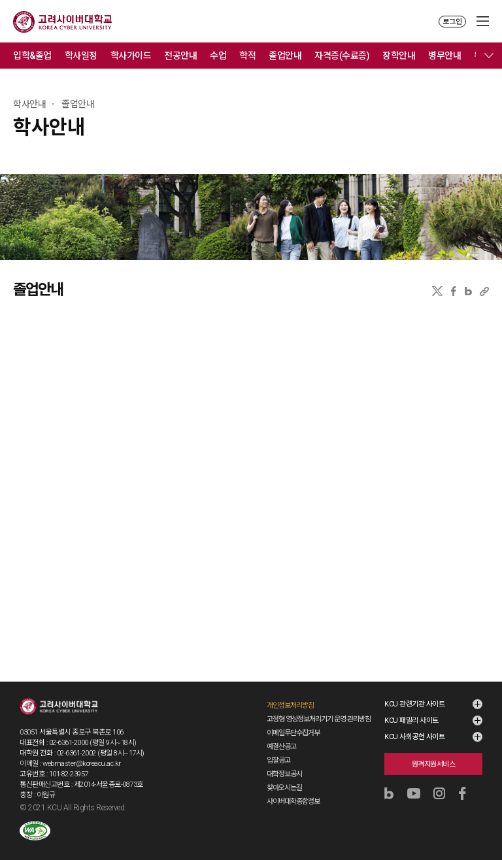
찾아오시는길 (284, 788)
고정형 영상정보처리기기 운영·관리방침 (319, 719)
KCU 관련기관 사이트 (414, 704)
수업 (218, 55)
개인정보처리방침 (290, 705)
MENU (483, 21)
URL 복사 (484, 291)
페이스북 (453, 291)
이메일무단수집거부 (293, 733)
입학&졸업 (32, 55)
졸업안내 (285, 55)
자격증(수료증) (341, 55)
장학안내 (398, 55)
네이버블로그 (468, 291)
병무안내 (444, 55)
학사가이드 (131, 55)
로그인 (452, 22)
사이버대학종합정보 (293, 801)
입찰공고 (278, 760)
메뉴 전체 (489, 55)
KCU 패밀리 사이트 (411, 720)
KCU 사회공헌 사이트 (414, 737)
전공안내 (180, 55)
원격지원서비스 (434, 764)
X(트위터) (437, 291)
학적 (247, 55)
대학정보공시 (284, 774)
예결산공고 (281, 746)
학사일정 (81, 55)
